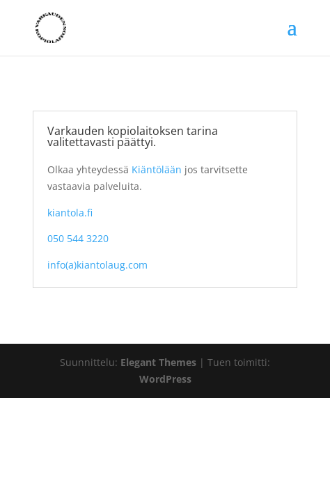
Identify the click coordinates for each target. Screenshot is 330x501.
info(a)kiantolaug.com (97, 264)
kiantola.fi (70, 212)
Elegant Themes (158, 362)
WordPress (165, 378)
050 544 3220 (78, 238)
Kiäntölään (157, 169)
